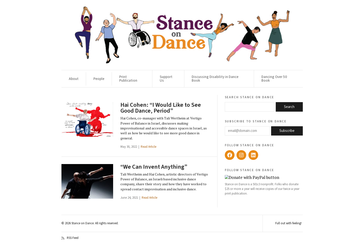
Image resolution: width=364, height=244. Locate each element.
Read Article (148, 147)
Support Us (166, 78)
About (74, 78)
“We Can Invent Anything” (153, 167)
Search (289, 106)
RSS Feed (70, 238)
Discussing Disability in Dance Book (215, 78)
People (98, 78)
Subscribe (287, 130)
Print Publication (128, 78)
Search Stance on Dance (249, 97)
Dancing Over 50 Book (274, 78)
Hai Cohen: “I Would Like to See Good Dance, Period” (160, 108)
